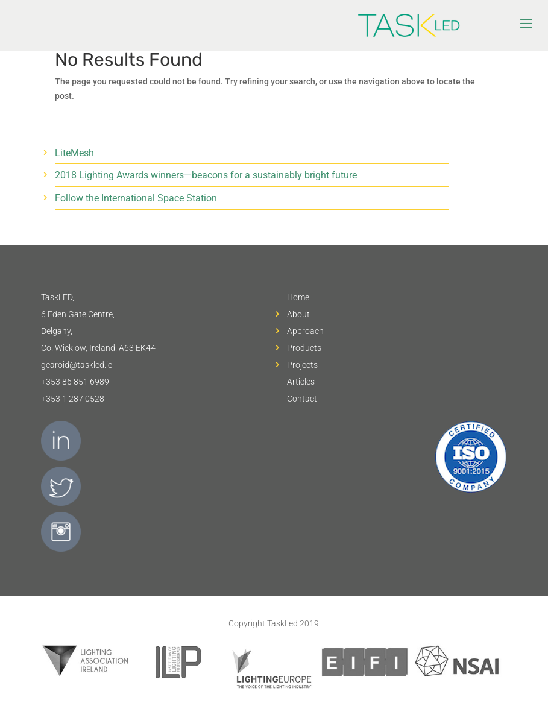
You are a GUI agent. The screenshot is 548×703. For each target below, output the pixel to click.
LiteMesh (74, 153)
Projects (302, 365)
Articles (301, 381)
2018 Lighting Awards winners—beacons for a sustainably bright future (206, 175)
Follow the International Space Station (136, 198)
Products (304, 348)
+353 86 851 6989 (75, 381)
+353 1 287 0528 (72, 398)
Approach (305, 331)
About (298, 314)
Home (298, 297)
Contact (302, 398)
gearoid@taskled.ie (76, 365)
